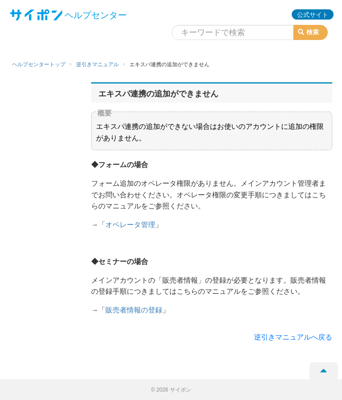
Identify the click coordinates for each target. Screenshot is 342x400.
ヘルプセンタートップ (38, 64)
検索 (308, 32)
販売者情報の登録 (133, 310)
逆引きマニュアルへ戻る (293, 337)
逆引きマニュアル (97, 64)
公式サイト (312, 14)
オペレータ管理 (130, 224)
